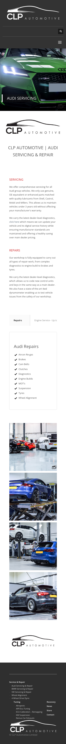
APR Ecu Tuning (23, 708)
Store (49, 710)
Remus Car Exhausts (25, 718)
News (49, 706)
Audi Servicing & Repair (22, 685)
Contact (50, 714)
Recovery (51, 702)
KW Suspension (23, 715)
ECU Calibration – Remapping (29, 711)
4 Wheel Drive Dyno (20, 698)
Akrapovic (20, 705)
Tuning (17, 702)
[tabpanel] (33, 79)
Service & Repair (17, 682)
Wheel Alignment (19, 695)
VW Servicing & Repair (21, 692)
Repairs (18, 320)
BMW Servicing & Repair (22, 688)
